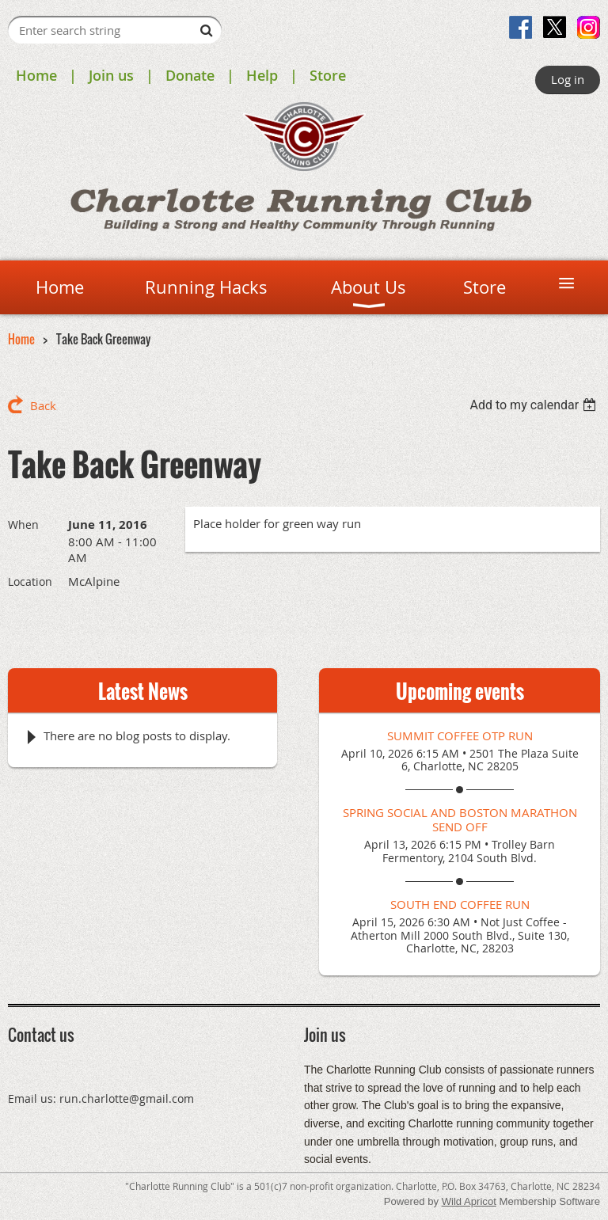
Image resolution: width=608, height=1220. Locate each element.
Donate (190, 75)
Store (328, 75)
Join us (111, 75)
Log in (567, 79)
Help (262, 75)
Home (36, 75)
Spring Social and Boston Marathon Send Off (460, 819)
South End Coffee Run (460, 904)
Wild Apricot (469, 1201)
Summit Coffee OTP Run (460, 735)
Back (43, 405)
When (23, 524)
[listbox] (534, 405)
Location (30, 581)
